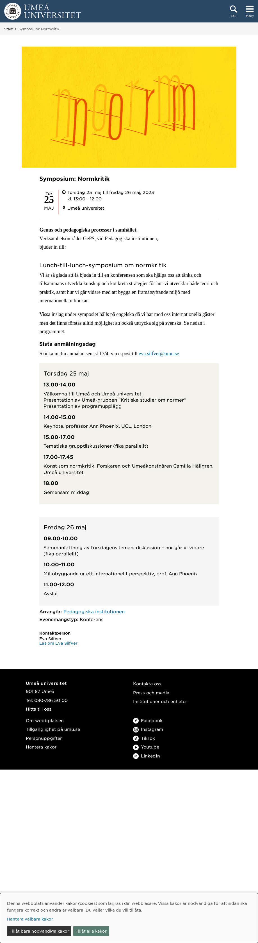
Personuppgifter (44, 738)
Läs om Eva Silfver (58, 643)
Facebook (148, 720)
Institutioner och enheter (160, 701)
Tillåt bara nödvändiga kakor (39, 930)
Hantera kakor (41, 746)
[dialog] (129, 918)
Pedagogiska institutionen (94, 611)
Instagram (148, 729)
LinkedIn (146, 755)
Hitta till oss (38, 708)
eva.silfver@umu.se (159, 353)
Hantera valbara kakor (30, 918)
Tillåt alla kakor (91, 930)
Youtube (146, 746)
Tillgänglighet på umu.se (53, 729)
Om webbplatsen (45, 720)
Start (8, 29)
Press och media (151, 692)
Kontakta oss (147, 683)
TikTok (144, 738)
